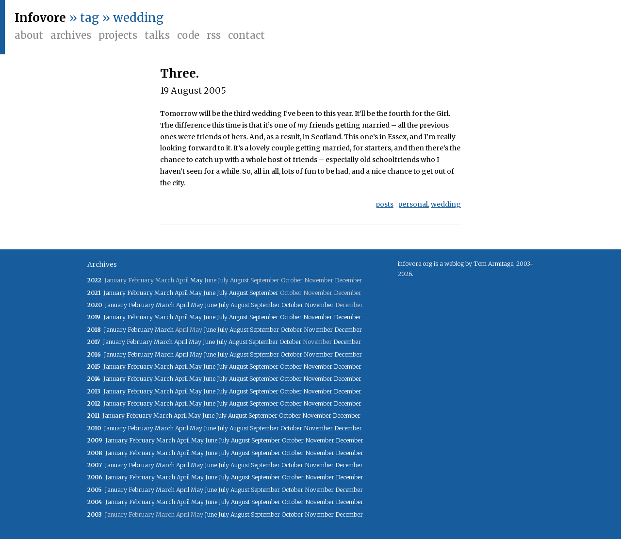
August (238, 292)
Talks (157, 35)
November (319, 305)
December (347, 317)
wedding (446, 204)
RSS (214, 35)
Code (188, 35)
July (222, 292)
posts (384, 204)
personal (413, 204)
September (263, 292)
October (292, 305)
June (209, 292)
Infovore (40, 17)
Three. (179, 73)
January (114, 292)
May (196, 280)
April (181, 292)
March (163, 292)
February (140, 292)
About (29, 35)
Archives (70, 35)
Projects (117, 35)
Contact (246, 35)
